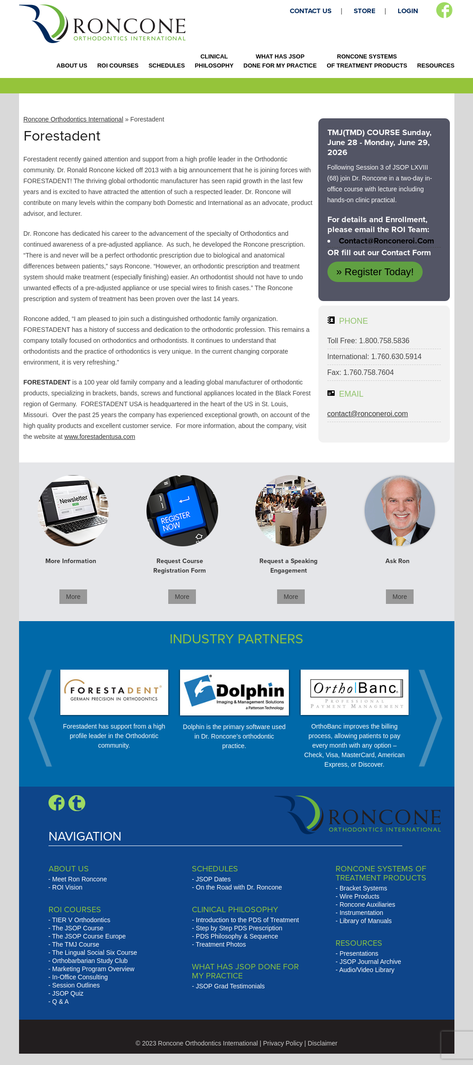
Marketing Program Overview (93, 969)
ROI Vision (67, 887)
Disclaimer (322, 1043)
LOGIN (408, 11)
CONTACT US (311, 11)
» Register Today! (375, 271)
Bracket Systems (363, 888)
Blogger (77, 802)
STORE (364, 11)
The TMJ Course (75, 944)
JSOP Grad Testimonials (230, 986)
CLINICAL (214, 61)
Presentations (359, 953)
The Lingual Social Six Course (94, 952)
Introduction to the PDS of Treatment (247, 920)
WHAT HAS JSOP (280, 61)
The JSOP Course (77, 928)
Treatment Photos (221, 944)
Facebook (444, 10)
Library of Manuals (366, 920)
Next (426, 718)
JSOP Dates (213, 879)
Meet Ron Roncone (79, 879)
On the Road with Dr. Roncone (239, 887)
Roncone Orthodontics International (73, 119)
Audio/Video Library (367, 969)
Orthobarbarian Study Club (90, 960)
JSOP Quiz (67, 993)
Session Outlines (76, 985)
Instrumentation (362, 912)
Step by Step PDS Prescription (239, 928)
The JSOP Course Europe (89, 936)
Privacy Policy (282, 1043)
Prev (45, 718)
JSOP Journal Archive (370, 961)
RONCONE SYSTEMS (367, 61)
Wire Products (360, 896)
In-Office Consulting (80, 977)
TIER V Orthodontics (81, 920)
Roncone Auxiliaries (367, 904)
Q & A (60, 1001)
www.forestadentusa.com (99, 436)
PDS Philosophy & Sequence (237, 936)
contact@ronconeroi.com (386, 241)
